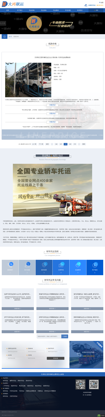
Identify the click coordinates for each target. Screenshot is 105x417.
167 (61, 144)
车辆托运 (40, 391)
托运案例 (56, 10)
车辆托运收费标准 (31, 391)
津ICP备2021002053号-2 (8, 415)
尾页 (83, 144)
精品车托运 (38, 385)
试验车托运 (30, 385)
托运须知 (43, 10)
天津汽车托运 (13, 396)
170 (75, 144)
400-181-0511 (89, 356)
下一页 (41, 144)
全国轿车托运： (95, 5)
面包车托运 (29, 380)
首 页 (10, 36)
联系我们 (80, 10)
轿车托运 (5, 380)
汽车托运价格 (13, 391)
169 (70, 144)
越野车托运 (13, 380)
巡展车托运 (46, 385)
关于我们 (19, 10)
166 (56, 144)
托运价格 (31, 10)
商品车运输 (22, 385)
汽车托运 (21, 391)
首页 (7, 10)
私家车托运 (14, 385)
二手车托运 (6, 385)
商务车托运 (21, 380)
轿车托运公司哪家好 (50, 391)
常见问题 (68, 10)
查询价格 (55, 358)
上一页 (34, 144)
